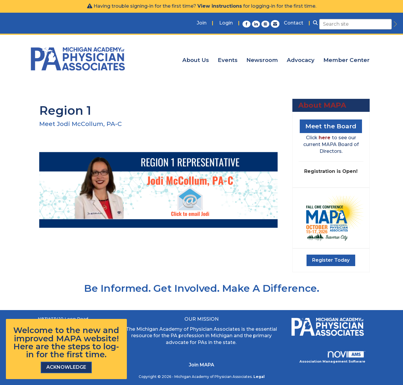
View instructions (219, 6)
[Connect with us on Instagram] (266, 24)
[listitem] (205, 23)
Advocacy (300, 60)
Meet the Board (330, 126)
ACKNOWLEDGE (66, 367)
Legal (259, 376)
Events (227, 60)
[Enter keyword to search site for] (355, 24)
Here (23, 346)
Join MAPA (201, 365)
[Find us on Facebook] (247, 24)
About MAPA (322, 105)
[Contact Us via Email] (275, 24)
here (325, 137)
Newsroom (262, 60)
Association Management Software (332, 357)
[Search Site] (315, 23)
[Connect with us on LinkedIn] (256, 24)
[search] (394, 24)
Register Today (331, 260)
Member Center (346, 60)
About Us (195, 60)
